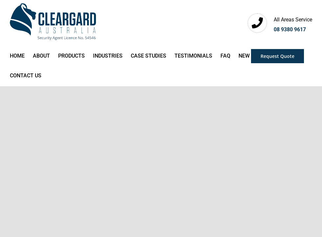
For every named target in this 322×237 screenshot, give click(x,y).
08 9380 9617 (290, 29)
